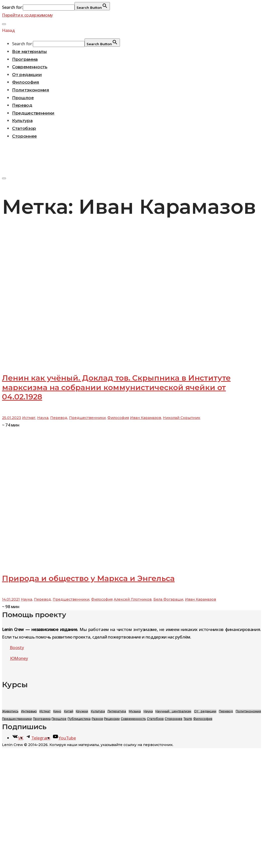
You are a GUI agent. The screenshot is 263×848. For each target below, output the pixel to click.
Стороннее (24, 136)
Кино (57, 711)
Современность (29, 66)
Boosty (17, 647)
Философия (25, 82)
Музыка (135, 711)
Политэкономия (30, 89)
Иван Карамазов (145, 417)
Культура (22, 120)
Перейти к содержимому (27, 15)
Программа (25, 59)
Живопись (10, 711)
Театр (187, 719)
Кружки (82, 711)
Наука (42, 417)
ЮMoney (19, 658)
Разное (97, 719)
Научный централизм (173, 711)
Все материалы (29, 51)
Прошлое (23, 97)
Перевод (22, 105)
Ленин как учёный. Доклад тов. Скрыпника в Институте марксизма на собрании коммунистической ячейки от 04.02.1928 (116, 387)
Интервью (29, 711)
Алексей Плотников (133, 599)
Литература (116, 711)
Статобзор (24, 128)
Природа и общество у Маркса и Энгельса (88, 578)
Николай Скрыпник (181, 417)
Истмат (28, 417)
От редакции (27, 74)
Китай (68, 711)
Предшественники (33, 113)
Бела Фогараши (168, 599)
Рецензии (112, 719)
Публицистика (79, 719)
